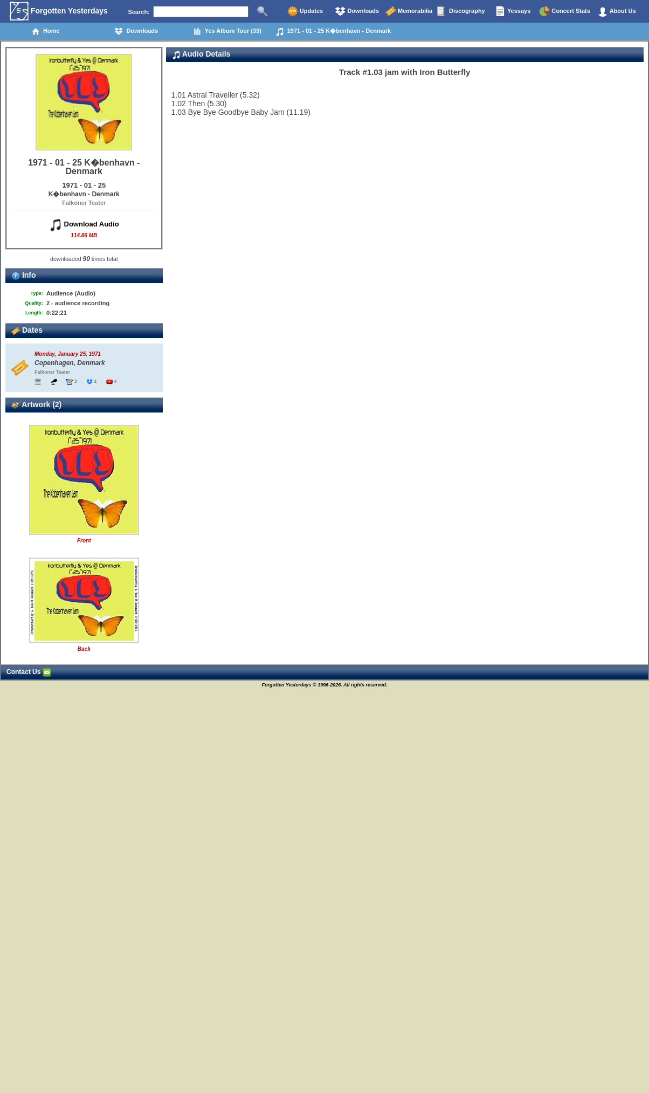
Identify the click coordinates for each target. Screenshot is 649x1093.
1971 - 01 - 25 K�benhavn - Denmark (333, 32)
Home (45, 31)
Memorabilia (408, 11)
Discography (461, 11)
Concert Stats (564, 11)
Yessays (512, 11)
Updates (305, 11)
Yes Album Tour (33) (227, 31)
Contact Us (28, 672)
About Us (616, 11)
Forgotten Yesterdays (58, 11)
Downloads (357, 11)
